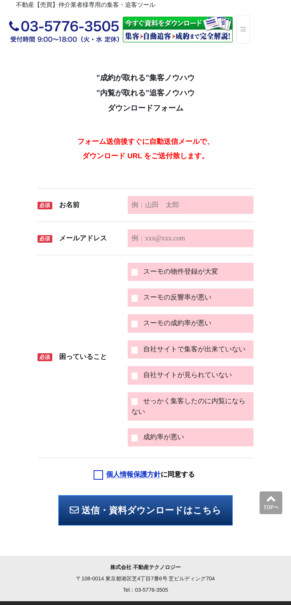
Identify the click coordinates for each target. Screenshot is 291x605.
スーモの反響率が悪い (171, 297)
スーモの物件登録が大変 (174, 272)
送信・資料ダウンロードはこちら (145, 510)
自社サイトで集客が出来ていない (188, 349)
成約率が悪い (157, 437)
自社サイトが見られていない (181, 375)
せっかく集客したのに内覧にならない (188, 406)
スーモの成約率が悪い (171, 323)
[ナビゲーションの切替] (243, 29)
